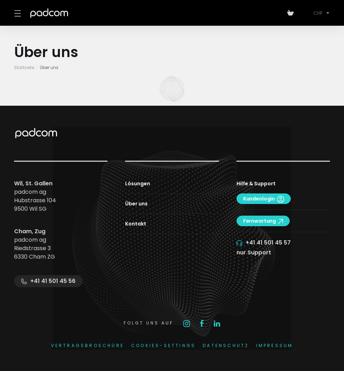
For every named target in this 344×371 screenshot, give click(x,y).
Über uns (136, 203)
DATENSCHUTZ (226, 345)
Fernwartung (263, 221)
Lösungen (137, 183)
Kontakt (135, 223)
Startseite (24, 67)
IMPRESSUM (274, 345)
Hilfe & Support (256, 183)
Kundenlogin (263, 198)
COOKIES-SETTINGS (163, 345)
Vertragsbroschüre (87, 345)
